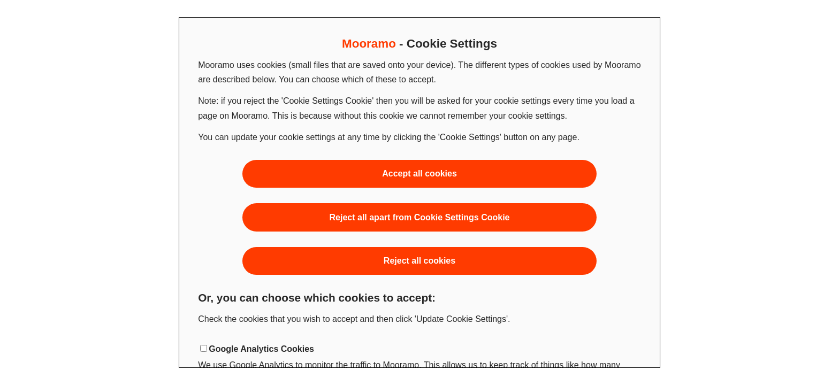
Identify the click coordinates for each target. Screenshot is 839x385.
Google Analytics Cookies (261, 348)
